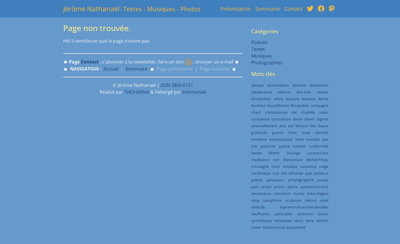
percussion (275, 180)
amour (322, 91)
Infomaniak (194, 92)
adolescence (261, 91)
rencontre (282, 193)
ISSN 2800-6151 (177, 85)
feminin (301, 125)
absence (299, 85)
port (255, 186)
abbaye (257, 85)
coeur (323, 112)
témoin (322, 220)
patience (321, 173)
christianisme (276, 112)
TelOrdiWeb (136, 92)
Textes (258, 49)
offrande (295, 173)
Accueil (111, 69)
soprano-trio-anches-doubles (303, 207)
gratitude (259, 132)
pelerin (257, 180)
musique (290, 166)
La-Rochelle (318, 146)
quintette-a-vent (314, 186)
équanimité (295, 227)
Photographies (267, 63)
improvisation (281, 139)
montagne (260, 166)
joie (254, 146)
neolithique (260, 173)
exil (291, 125)
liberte (274, 152)
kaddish (299, 146)
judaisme (268, 146)
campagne (319, 105)
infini (299, 139)
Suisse (323, 213)
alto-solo (303, 91)
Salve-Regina (317, 193)
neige (323, 166)
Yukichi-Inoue (273, 227)
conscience (260, 119)
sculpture (293, 200)
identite (321, 132)
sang (255, 200)
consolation (281, 119)
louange (293, 152)
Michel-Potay (317, 159)
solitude (258, 207)
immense (259, 139)
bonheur (258, 105)
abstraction (318, 85)
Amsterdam (261, 98)
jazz (325, 139)
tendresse (283, 220)
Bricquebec (300, 105)
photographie (301, 180)
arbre (278, 98)
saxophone (272, 200)
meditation (260, 159)
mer (276, 159)
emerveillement (264, 125)
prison (279, 186)
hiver (292, 132)
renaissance (261, 193)
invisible (313, 139)
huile (306, 132)
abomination (278, 85)
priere (266, 186)
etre (282, 125)
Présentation (235, 8)
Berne (323, 98)
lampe (256, 152)
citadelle (308, 112)
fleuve (323, 125)
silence (310, 200)
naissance (308, 166)
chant (256, 112)
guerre (277, 132)
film (313, 125)
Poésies (259, 42)
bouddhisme (278, 105)
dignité (322, 119)
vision (256, 227)
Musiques (261, 56)
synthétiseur (261, 220)
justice (284, 146)
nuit (275, 173)
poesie (322, 180)
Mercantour (293, 159)
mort (276, 166)
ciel (294, 112)
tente (298, 220)
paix (308, 173)
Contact (293, 8)
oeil (284, 173)
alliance (284, 91)
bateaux (309, 98)
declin (298, 119)
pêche (293, 186)
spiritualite (283, 213)
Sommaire (267, 8)
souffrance (260, 213)
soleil (324, 200)
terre (309, 220)
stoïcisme (305, 213)
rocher (298, 193)
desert (309, 119)
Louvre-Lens (317, 152)
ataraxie (292, 98)
